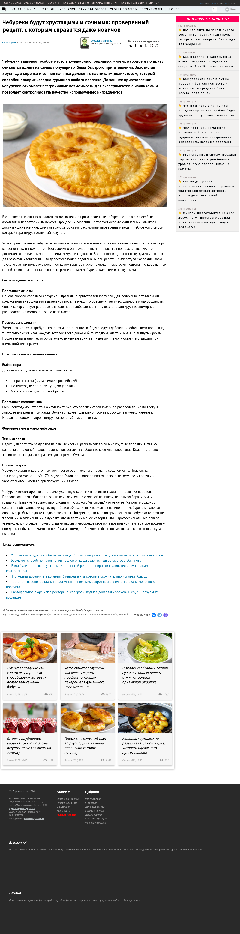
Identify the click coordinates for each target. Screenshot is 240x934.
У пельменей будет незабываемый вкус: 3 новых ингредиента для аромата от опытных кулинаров (87, 555)
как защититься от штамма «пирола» (90, 3)
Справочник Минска (68, 799)
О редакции (63, 806)
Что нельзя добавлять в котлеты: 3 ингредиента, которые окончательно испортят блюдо (79, 576)
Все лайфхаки (92, 799)
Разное (174, 9)
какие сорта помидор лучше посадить (32, 3)
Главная (47, 9)
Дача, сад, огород (92, 9)
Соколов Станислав (101, 40)
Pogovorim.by (20, 791)
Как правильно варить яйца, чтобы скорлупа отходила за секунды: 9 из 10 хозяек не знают (206, 61)
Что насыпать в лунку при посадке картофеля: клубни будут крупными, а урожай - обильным (207, 110)
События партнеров (96, 818)
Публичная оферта (67, 802)
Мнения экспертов (95, 822)
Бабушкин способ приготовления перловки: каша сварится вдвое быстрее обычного (76, 560)
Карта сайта (63, 810)
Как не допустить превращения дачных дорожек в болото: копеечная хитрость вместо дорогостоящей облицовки (206, 191)
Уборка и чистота (124, 9)
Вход (230, 9)
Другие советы (153, 9)
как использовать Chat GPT (141, 3)
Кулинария (66, 9)
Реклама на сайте (66, 814)
